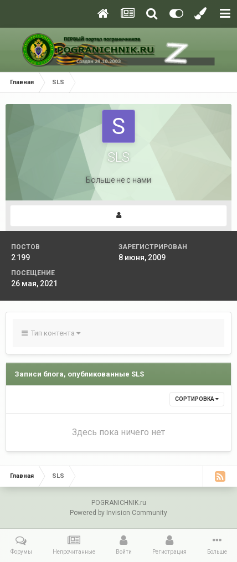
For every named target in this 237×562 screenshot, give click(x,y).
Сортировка (197, 399)
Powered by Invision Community (118, 513)
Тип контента (51, 333)
